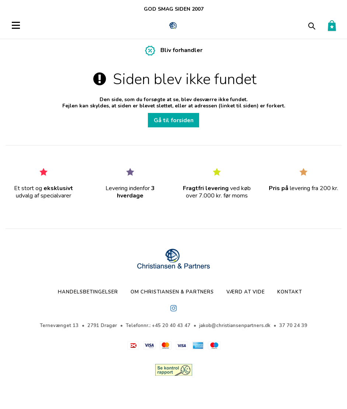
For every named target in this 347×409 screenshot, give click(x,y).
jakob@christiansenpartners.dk (234, 325)
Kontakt (289, 292)
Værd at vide (245, 292)
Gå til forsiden (174, 120)
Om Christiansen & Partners (172, 292)
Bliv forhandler (181, 50)
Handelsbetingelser (88, 292)
